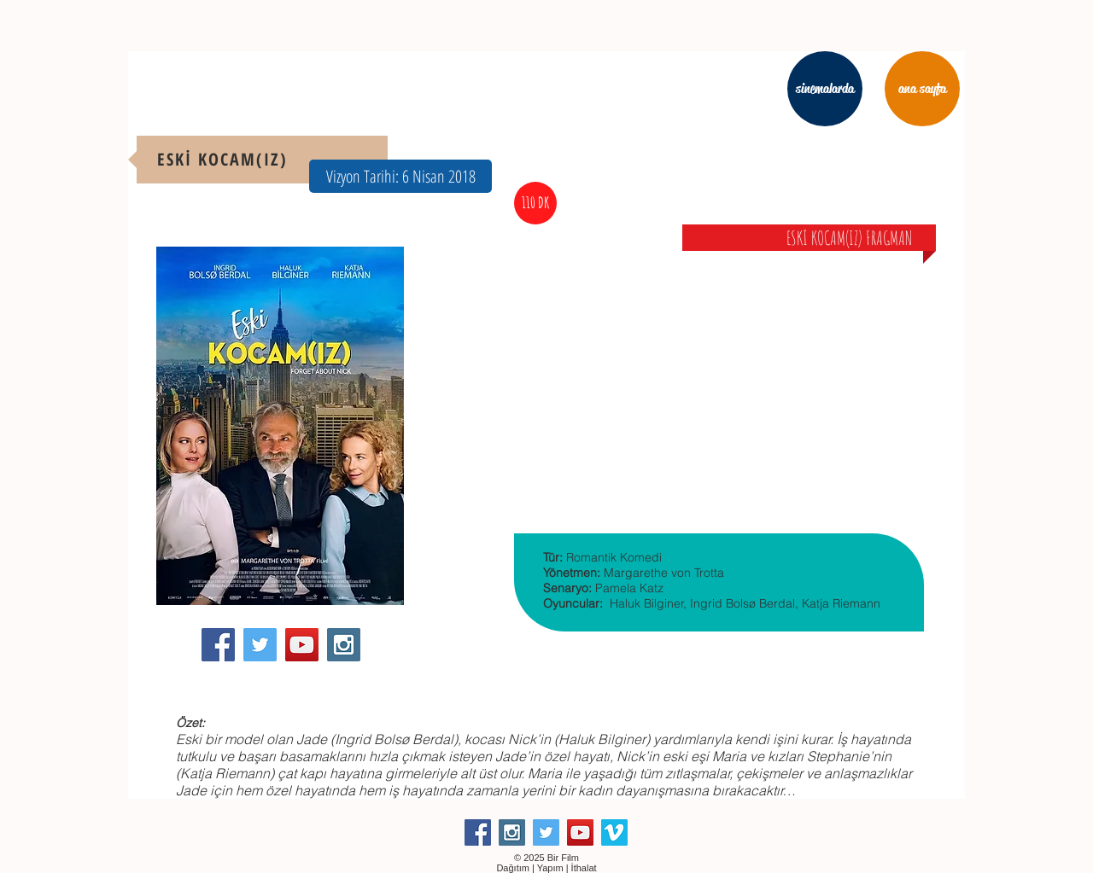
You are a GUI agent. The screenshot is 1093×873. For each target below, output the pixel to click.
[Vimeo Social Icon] (614, 832)
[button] (400, 176)
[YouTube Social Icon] (302, 644)
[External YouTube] (719, 361)
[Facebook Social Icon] (218, 644)
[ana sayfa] (922, 88)
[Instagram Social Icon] (343, 644)
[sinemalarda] (824, 88)
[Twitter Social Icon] (260, 644)
